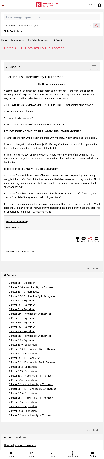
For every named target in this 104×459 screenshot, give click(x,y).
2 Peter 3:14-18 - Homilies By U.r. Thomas (32, 388)
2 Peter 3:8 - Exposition (22, 331)
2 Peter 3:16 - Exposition (23, 402)
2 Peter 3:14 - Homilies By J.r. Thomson (31, 384)
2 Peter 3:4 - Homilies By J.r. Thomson (30, 313)
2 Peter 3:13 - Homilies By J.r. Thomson (31, 375)
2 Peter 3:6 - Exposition (22, 322)
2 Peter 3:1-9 (14, 66)
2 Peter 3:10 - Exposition (23, 344)
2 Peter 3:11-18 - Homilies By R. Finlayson (32, 362)
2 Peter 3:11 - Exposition (23, 353)
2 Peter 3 (58, 39)
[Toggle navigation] (94, 67)
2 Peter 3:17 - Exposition (23, 406)
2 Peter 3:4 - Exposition (22, 309)
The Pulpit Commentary (39, 39)
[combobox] (52, 18)
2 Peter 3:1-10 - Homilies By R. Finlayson (32, 296)
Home (4, 39)
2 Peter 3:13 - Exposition (23, 371)
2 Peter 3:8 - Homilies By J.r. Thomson (30, 335)
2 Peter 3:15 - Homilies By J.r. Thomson (31, 397)
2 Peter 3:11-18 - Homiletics (25, 357)
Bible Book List (13, 31)
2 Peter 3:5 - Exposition (22, 318)
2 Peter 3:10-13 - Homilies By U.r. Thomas (32, 349)
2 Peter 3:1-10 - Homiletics (24, 291)
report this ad (92, 268)
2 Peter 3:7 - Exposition (22, 327)
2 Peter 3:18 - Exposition (23, 411)
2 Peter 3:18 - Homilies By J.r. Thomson (31, 415)
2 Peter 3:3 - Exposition (22, 304)
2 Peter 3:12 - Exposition (23, 366)
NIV (91, 4)
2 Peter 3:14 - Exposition (23, 380)
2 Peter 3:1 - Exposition (22, 282)
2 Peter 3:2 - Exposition (22, 300)
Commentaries (17, 39)
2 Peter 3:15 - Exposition (23, 393)
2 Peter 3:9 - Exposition (22, 340)
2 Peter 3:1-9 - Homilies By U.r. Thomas (31, 287)
